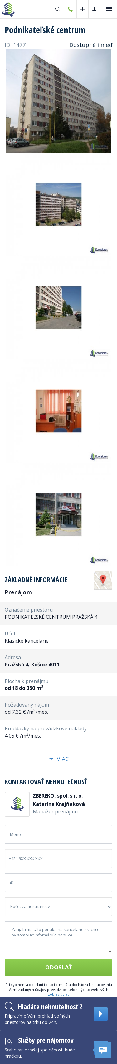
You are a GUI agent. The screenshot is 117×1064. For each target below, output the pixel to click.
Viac (59, 759)
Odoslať (58, 967)
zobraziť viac (58, 994)
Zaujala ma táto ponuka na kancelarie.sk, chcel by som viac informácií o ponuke (58, 936)
